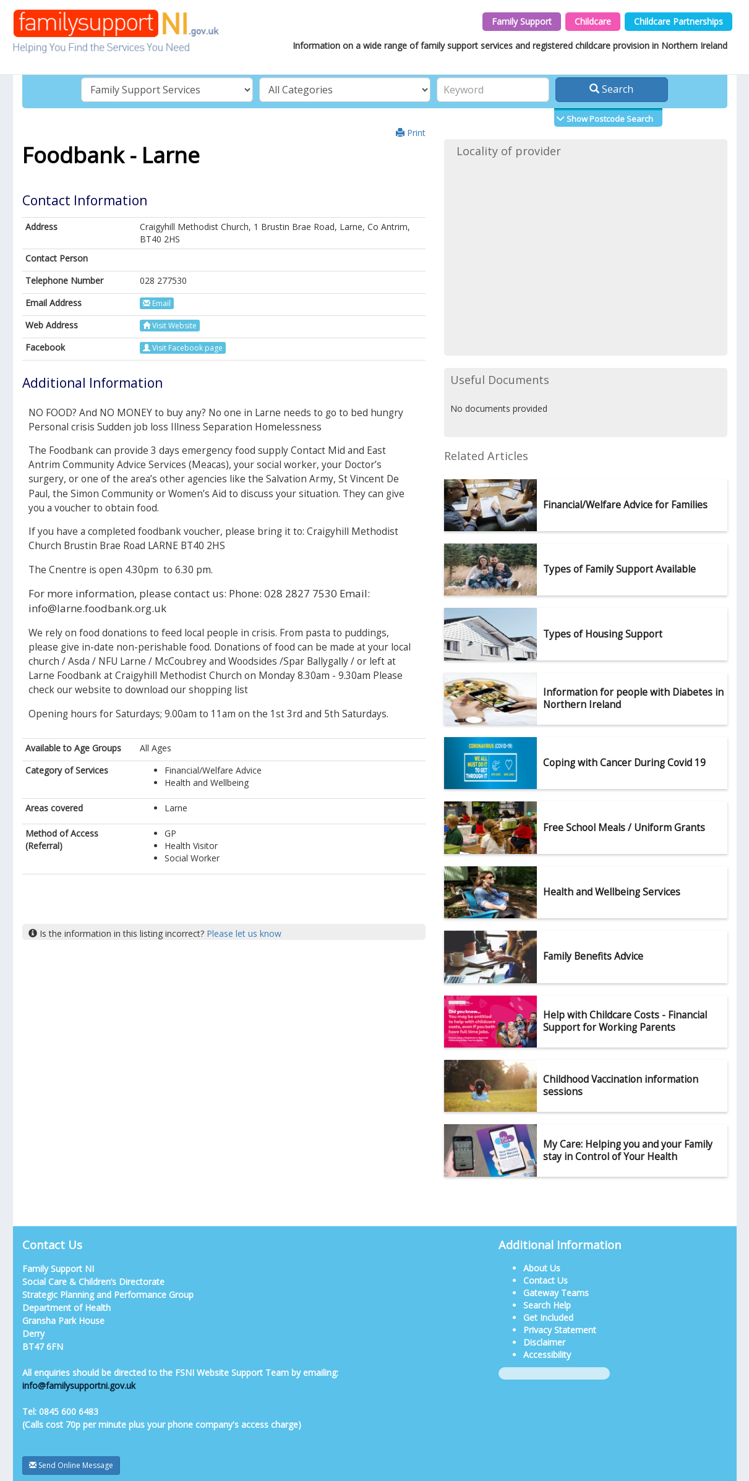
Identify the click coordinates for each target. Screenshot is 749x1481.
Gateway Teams (556, 1293)
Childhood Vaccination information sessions (620, 1085)
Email (157, 303)
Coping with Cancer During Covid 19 (624, 762)
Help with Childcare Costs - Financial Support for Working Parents (625, 1021)
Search (611, 89)
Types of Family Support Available (619, 569)
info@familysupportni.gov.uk (78, 1385)
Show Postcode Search (609, 118)
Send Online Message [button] (71, 1465)
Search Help (547, 1305)
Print (411, 133)
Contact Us (545, 1280)
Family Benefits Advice (593, 956)
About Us (541, 1268)
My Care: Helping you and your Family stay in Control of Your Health (628, 1150)
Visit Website (170, 325)
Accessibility (547, 1354)
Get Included (548, 1317)
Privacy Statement (559, 1330)
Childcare (593, 21)
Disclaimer (544, 1342)
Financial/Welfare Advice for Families (625, 504)
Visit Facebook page (183, 348)
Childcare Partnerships (678, 21)
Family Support (522, 21)
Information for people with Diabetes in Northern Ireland (633, 698)
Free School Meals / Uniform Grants (624, 827)
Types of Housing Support (602, 634)
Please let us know (244, 933)
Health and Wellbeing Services (611, 892)
